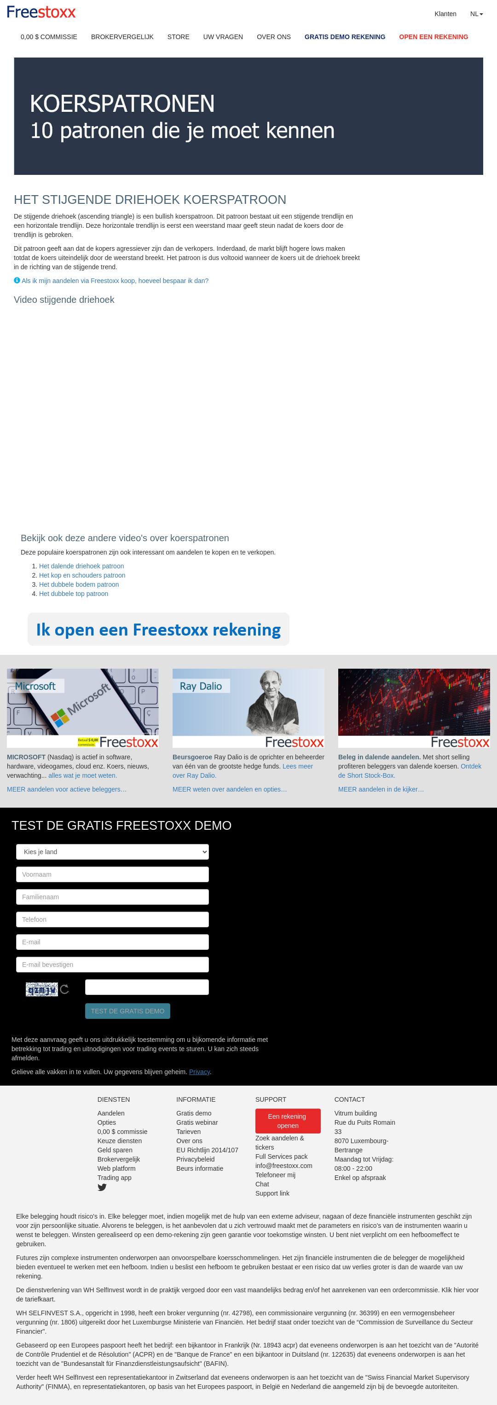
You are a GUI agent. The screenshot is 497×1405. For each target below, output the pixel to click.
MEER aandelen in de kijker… (381, 789)
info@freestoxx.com (283, 1165)
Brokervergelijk (119, 1159)
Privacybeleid (195, 1159)
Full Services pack (281, 1156)
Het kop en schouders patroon (82, 575)
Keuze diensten (120, 1141)
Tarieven (188, 1131)
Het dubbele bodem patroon (79, 584)
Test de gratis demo (128, 1011)
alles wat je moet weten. (82, 775)
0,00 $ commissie (123, 1131)
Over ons (189, 1141)
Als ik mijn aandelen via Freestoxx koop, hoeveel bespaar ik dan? (115, 280)
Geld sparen (115, 1150)
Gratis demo (193, 1113)
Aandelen (111, 1113)
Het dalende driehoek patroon (81, 566)
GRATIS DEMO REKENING (345, 36)
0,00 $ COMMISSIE (49, 36)
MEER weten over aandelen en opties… (230, 789)
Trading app (115, 1177)
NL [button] (476, 13)
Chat (262, 1184)
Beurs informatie (199, 1168)
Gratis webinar (197, 1122)
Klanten (446, 13)
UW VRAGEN (223, 36)
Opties (107, 1122)
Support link (272, 1193)
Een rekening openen (288, 1121)
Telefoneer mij (275, 1175)
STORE (179, 36)
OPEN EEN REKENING (433, 36)
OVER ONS (274, 36)
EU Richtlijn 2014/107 (207, 1150)
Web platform (117, 1168)
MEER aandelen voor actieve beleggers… (67, 789)
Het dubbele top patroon (73, 593)
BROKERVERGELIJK (122, 36)
